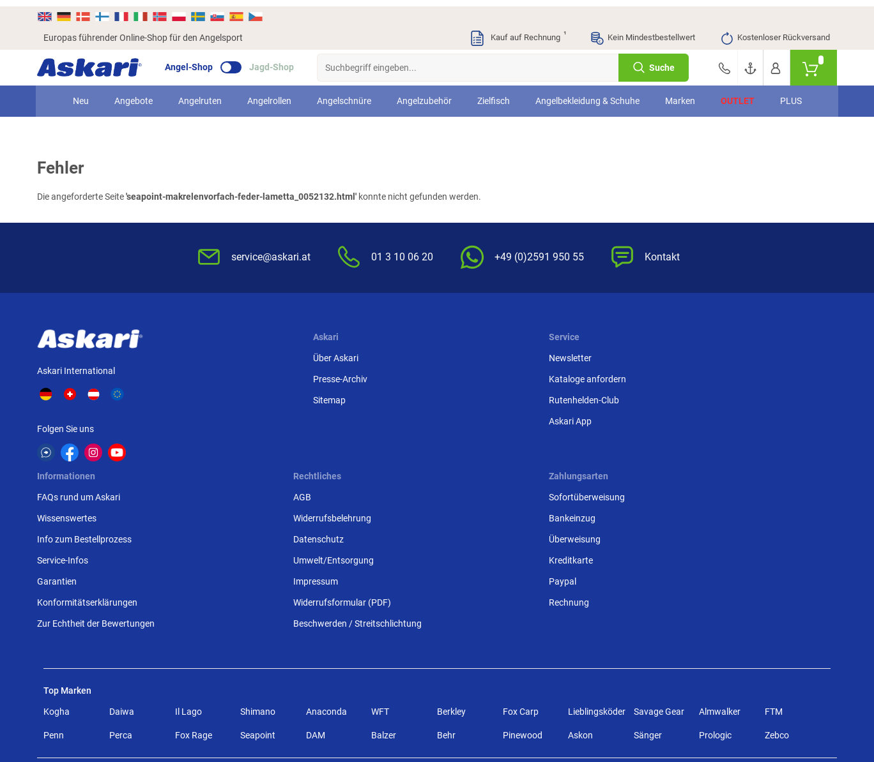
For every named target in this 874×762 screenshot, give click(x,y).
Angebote (133, 94)
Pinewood (522, 607)
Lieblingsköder (596, 584)
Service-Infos (470, 419)
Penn (53, 607)
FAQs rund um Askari (486, 355)
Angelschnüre (344, 94)
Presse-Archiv (228, 376)
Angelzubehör (424, 94)
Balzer (383, 607)
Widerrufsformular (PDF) (627, 461)
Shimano (257, 584)
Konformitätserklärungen (495, 461)
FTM (774, 584)
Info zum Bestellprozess (492, 397)
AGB (587, 355)
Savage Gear (659, 584)
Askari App (332, 419)
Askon (580, 607)
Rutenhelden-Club (346, 397)
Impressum (600, 440)
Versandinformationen (117, 706)
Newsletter (332, 355)
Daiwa (121, 584)
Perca (120, 607)
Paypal (725, 440)
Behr (446, 607)
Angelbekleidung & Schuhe (587, 94)
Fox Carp (521, 584)
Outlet (738, 94)
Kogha (56, 584)
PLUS (791, 94)
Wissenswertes (474, 376)
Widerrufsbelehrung (617, 376)
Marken (680, 94)
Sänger (648, 607)
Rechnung (732, 461)
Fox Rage (193, 607)
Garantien (464, 440)
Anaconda (326, 584)
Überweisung (737, 397)
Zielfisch (493, 94)
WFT (380, 584)
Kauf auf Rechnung (517, 32)
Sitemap (217, 397)
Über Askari (224, 355)
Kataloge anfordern (349, 376)
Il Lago (188, 584)
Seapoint (257, 607)
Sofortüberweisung (750, 355)
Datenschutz (603, 397)
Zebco (777, 607)
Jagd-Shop (278, 61)
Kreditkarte (734, 419)
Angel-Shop (195, 61)
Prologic (715, 607)
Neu (81, 94)
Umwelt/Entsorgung (618, 419)
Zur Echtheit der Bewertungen (503, 482)
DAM (315, 607)
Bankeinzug (735, 376)
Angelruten (200, 94)
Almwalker (719, 584)
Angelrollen (269, 94)
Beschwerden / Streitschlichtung (611, 488)
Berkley (451, 584)
